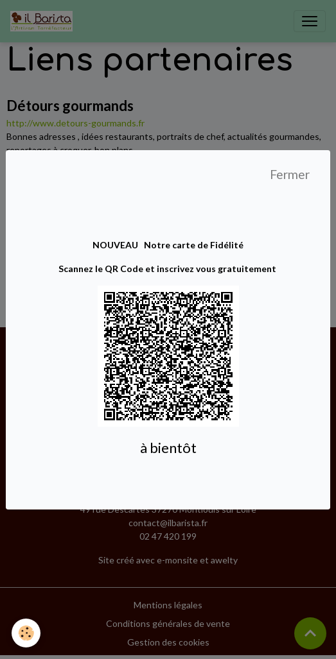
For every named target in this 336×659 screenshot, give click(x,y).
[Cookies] (26, 633)
